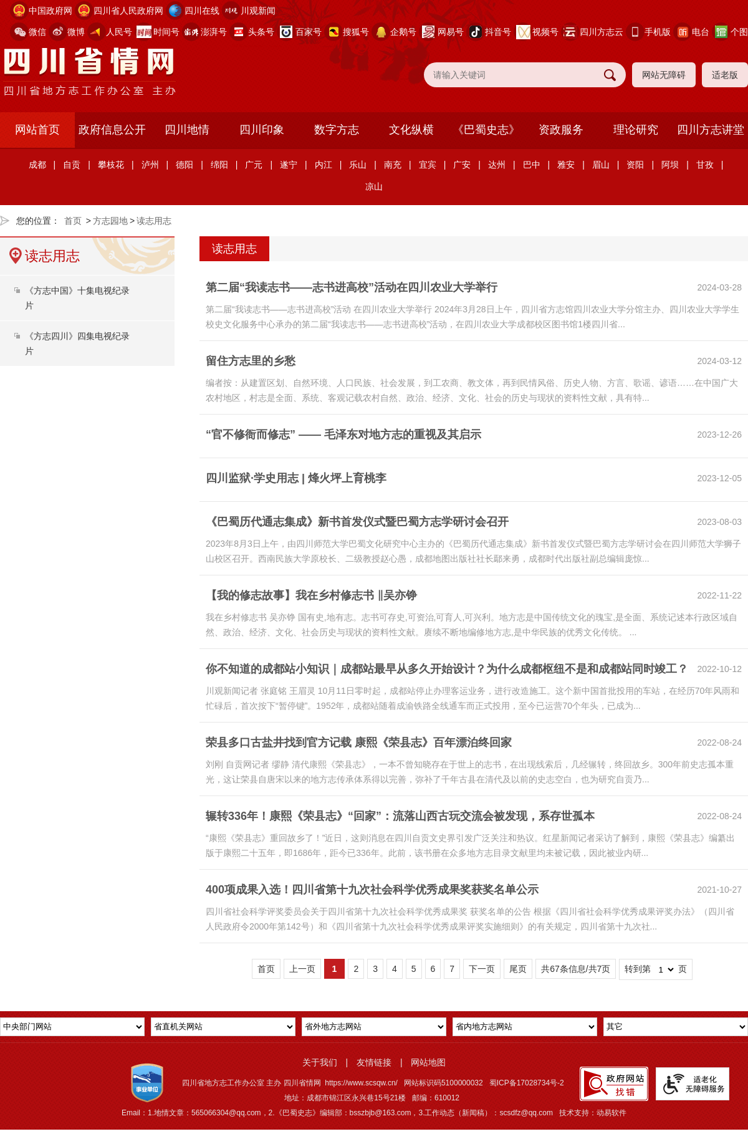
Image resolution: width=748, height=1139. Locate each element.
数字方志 (336, 129)
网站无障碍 (664, 75)
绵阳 (219, 165)
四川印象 (261, 129)
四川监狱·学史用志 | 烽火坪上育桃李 (296, 478)
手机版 (658, 32)
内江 (323, 165)
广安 (462, 165)
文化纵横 (411, 129)
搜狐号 (356, 32)
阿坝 (670, 165)
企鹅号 (403, 32)
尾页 (518, 969)
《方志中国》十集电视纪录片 (77, 298)
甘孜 (705, 165)
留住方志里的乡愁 (250, 361)
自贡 (71, 165)
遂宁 (288, 165)
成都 (37, 165)
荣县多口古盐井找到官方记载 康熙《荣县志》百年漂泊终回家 (359, 742)
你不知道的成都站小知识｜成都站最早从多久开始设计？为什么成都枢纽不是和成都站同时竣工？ (447, 669)
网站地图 (428, 1062)
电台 (700, 32)
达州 (497, 165)
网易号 (451, 32)
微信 (37, 32)
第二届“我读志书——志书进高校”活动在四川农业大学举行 (351, 287)
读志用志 (154, 221)
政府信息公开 (112, 129)
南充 (392, 165)
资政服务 (561, 129)
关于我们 (319, 1062)
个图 (739, 32)
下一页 (482, 969)
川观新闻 (258, 11)
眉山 (601, 165)
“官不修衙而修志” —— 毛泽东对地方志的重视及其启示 (343, 434)
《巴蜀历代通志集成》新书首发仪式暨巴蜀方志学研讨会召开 (357, 522)
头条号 (261, 32)
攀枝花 (111, 165)
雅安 (566, 165)
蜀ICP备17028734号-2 (526, 1083)
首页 (73, 221)
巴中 (531, 165)
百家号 (308, 32)
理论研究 (635, 129)
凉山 (374, 186)
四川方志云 (601, 32)
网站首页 (37, 129)
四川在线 (202, 11)
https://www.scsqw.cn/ (361, 1083)
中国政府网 (50, 11)
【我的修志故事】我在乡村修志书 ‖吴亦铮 (311, 595)
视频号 (545, 32)
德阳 (184, 165)
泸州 (150, 165)
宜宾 (427, 165)
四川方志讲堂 (710, 129)
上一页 (302, 969)
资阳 (635, 165)
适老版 (725, 75)
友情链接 (374, 1062)
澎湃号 (214, 32)
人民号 (119, 32)
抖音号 (498, 32)
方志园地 (110, 221)
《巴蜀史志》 (486, 129)
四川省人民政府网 (128, 11)
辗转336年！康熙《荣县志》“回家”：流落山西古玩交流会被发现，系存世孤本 (400, 816)
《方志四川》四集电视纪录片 (77, 343)
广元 (253, 165)
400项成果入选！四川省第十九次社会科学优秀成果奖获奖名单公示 (372, 889)
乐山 (358, 165)
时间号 (166, 32)
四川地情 (187, 129)
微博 (76, 32)
